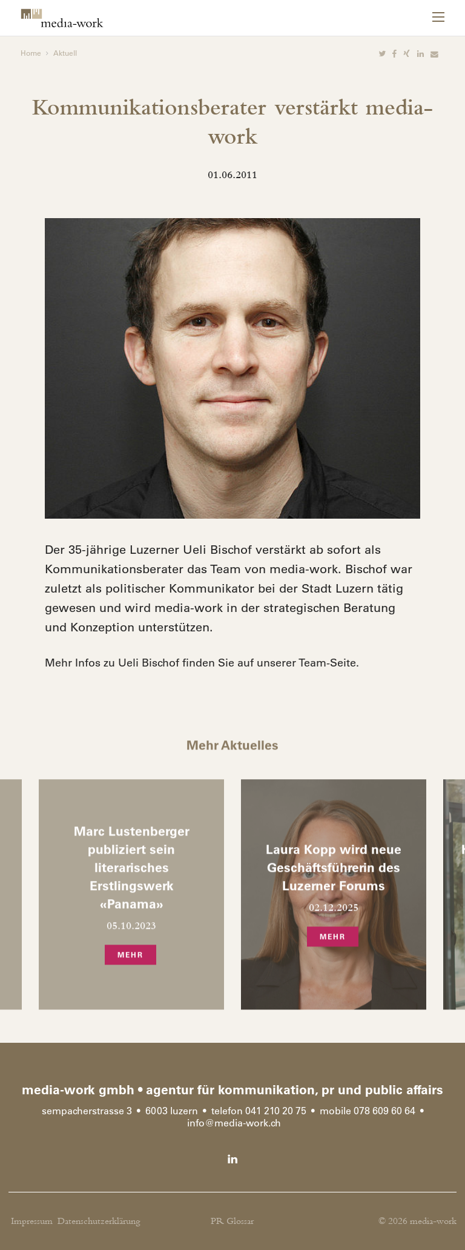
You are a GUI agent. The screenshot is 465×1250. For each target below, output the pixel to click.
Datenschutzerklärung (99, 1221)
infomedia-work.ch (234, 1123)
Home (31, 53)
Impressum (32, 1221)
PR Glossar (232, 1221)
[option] (232, 368)
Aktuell (65, 53)
